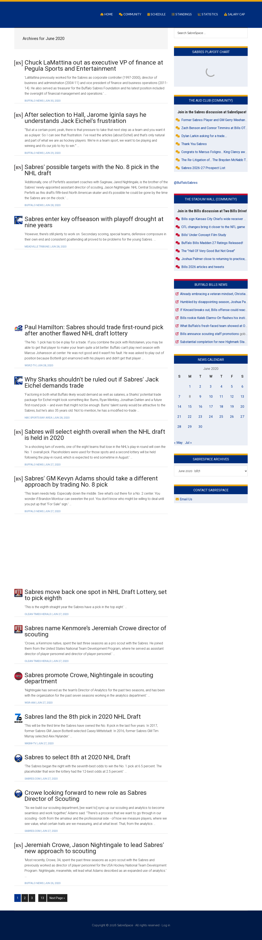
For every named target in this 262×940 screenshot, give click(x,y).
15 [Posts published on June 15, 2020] (190, 407)
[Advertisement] (91, 286)
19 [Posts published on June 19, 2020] (232, 407)
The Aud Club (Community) (211, 101)
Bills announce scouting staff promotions (209, 334)
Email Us (184, 500)
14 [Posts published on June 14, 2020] (179, 407)
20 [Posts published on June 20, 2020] (242, 407)
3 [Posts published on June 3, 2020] (211, 387)
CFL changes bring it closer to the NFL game (213, 227)
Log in (166, 925)
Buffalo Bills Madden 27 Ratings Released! (212, 243)
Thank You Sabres (194, 144)
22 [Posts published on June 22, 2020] (190, 417)
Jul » (188, 443)
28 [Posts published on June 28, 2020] (179, 427)
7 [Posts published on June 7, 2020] (179, 397)
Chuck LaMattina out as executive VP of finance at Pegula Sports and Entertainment (94, 65)
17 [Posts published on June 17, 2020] (211, 407)
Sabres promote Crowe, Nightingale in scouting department (89, 678)
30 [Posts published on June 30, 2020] (200, 427)
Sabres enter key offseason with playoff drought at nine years (94, 222)
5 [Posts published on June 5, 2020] (232, 387)
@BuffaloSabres (186, 183)
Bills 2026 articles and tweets (202, 267)
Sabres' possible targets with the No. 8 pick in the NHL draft (92, 170)
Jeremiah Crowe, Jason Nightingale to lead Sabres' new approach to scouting (94, 848)
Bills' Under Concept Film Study (203, 235)
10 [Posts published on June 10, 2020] (211, 397)
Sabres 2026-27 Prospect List (203, 168)
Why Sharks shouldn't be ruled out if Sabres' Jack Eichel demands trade (92, 382)
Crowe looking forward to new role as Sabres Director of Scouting (86, 796)
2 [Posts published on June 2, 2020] (200, 387)
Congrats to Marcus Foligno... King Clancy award (215, 152)
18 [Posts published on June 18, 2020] (221, 407)
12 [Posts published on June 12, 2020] (232, 397)
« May (178, 443)
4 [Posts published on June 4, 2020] (221, 387)
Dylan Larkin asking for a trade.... (204, 136)
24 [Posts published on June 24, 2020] (211, 417)
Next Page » (57, 898)
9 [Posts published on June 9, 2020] (200, 397)
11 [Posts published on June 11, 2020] (221, 397)
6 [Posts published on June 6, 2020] (242, 387)
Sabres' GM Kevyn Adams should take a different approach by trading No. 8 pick (91, 481)
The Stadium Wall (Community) (211, 200)
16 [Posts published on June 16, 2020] (200, 407)
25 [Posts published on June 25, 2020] (221, 417)
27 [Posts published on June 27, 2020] (242, 417)
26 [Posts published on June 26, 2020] (232, 417)
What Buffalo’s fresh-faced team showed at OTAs (215, 326)
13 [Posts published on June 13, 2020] (242, 397)
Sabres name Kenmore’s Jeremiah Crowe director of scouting (95, 631)
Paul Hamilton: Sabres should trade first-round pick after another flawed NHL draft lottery (94, 330)
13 (43, 898)
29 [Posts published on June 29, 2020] (190, 427)
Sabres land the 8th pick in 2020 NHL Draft (83, 716)
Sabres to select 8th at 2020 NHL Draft (77, 757)
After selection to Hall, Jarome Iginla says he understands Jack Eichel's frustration (85, 118)
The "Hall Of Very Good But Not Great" (208, 251)
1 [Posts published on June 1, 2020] (190, 387)
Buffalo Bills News (210, 285)
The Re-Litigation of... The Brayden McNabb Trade (216, 160)
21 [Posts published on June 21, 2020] (179, 417)
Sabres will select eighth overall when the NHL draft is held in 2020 (95, 435)
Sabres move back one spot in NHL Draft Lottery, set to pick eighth (96, 595)
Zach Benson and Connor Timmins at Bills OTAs (215, 128)
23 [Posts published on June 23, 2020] (200, 417)
